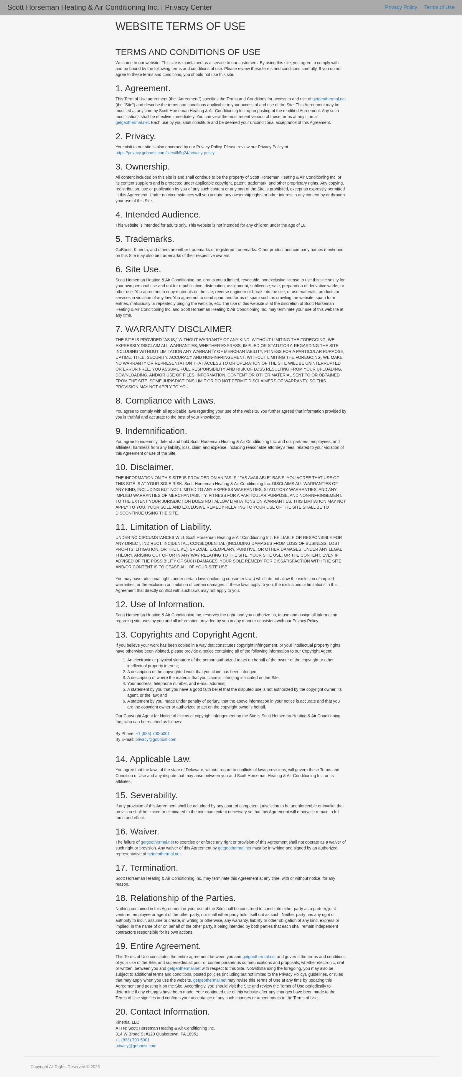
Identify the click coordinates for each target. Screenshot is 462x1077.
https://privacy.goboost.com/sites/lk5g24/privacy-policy (165, 152)
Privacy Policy (402, 7)
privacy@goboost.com (156, 739)
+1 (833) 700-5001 (153, 733)
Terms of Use (439, 7)
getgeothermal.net (329, 99)
